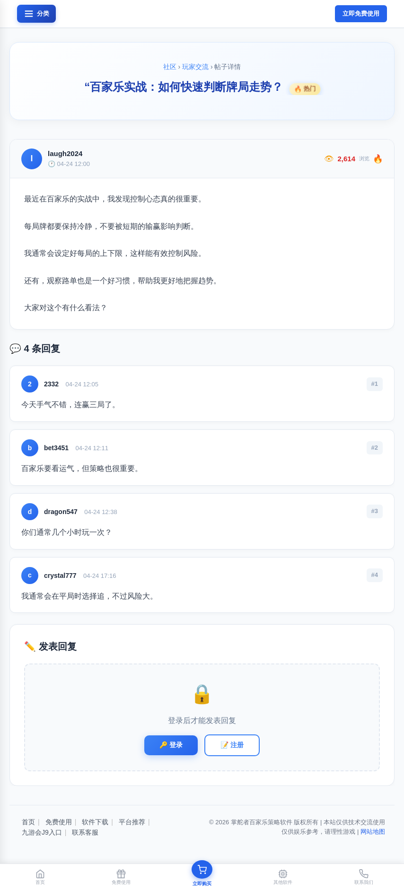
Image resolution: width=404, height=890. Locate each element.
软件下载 (95, 822)
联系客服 (85, 832)
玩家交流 (195, 66)
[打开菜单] (36, 14)
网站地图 (372, 831)
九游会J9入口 (42, 832)
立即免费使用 (361, 13)
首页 (28, 822)
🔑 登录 (171, 745)
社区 (169, 66)
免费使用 (58, 822)
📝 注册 (232, 745)
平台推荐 (132, 822)
